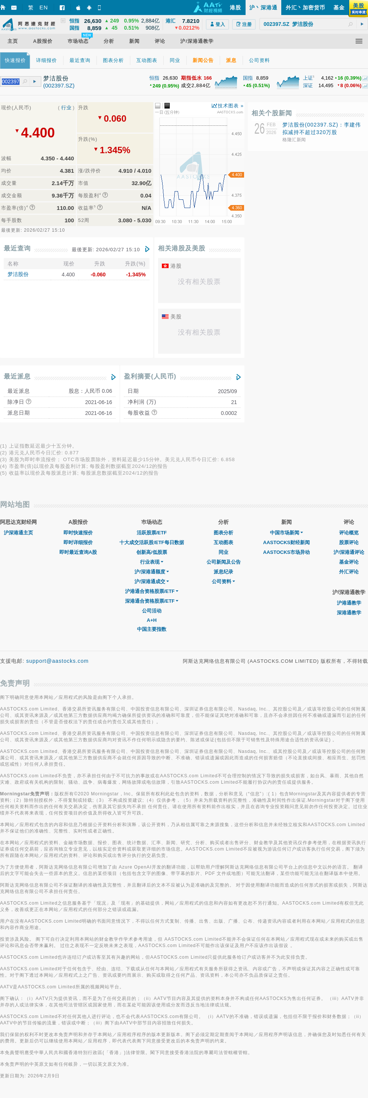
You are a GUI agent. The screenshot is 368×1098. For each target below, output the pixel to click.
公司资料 (223, 581)
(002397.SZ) (58, 85)
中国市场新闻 (286, 532)
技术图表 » (231, 106)
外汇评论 (349, 572)
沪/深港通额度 (151, 572)
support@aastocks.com (57, 661)
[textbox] (313, 24)
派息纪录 (223, 572)
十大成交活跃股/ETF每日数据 (151, 542)
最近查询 (17, 248)
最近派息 (17, 376)
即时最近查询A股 (78, 552)
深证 (308, 85)
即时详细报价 (78, 542)
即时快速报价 (78, 532)
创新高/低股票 (151, 552)
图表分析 (223, 532)
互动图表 (223, 542)
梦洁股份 (18, 274)
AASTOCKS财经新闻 (286, 542)
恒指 (154, 78)
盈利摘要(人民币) (150, 376)
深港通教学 (349, 612)
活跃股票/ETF (152, 532)
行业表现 (151, 562)
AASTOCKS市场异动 (286, 552)
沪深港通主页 (18, 532)
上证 (308, 78)
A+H (152, 620)
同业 (223, 552)
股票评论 (349, 542)
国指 (248, 78)
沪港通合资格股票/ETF (151, 591)
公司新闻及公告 (224, 562)
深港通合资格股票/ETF (151, 601)
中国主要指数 (151, 629)
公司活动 (151, 611)
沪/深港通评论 (348, 552)
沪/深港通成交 (151, 581)
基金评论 (349, 562)
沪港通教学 (349, 603)
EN (43, 7)
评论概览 (349, 532)
